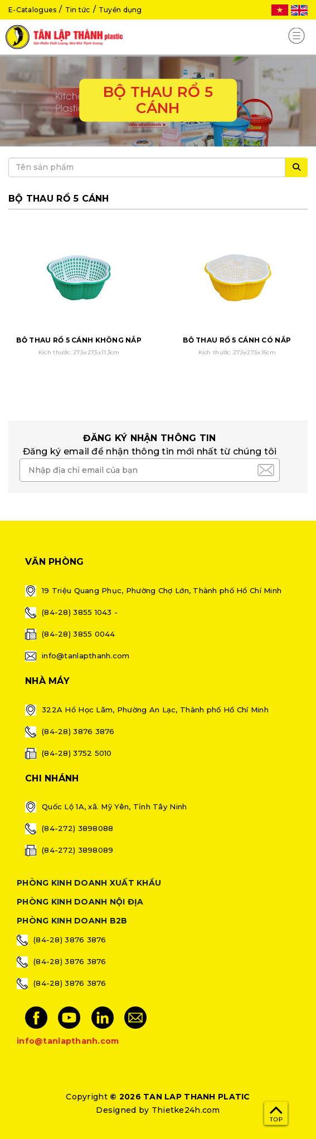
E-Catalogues (32, 10)
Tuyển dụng (120, 10)
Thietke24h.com (186, 1110)
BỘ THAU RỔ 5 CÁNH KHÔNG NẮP (79, 340)
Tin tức (77, 10)
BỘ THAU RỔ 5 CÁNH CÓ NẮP (237, 340)
